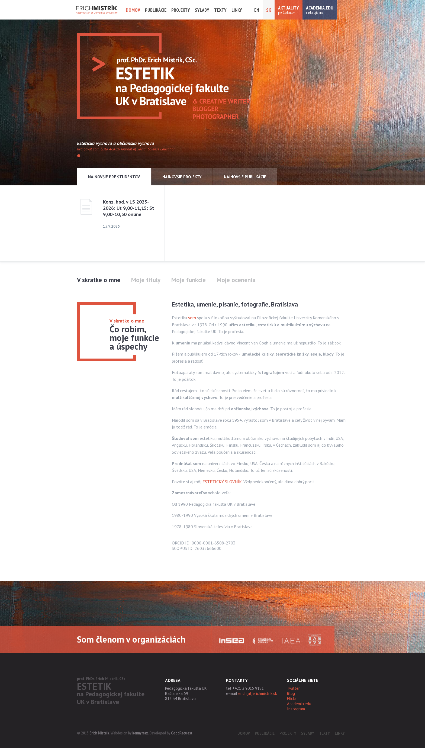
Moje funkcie (188, 280)
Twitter (293, 688)
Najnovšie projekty (181, 176)
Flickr (291, 698)
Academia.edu (299, 703)
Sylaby (202, 10)
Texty (220, 10)
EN (256, 10)
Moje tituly (145, 280)
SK (268, 10)
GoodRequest (181, 733)
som (192, 317)
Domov (133, 10)
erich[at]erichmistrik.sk (257, 693)
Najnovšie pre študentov (114, 176)
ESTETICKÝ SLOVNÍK (222, 481)
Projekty (180, 10)
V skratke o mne (98, 280)
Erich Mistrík (99, 733)
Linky (236, 10)
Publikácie (155, 10)
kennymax (140, 733)
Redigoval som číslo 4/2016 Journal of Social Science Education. (126, 149)
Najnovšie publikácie (245, 176)
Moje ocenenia (236, 280)
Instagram (296, 708)
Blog (291, 693)
